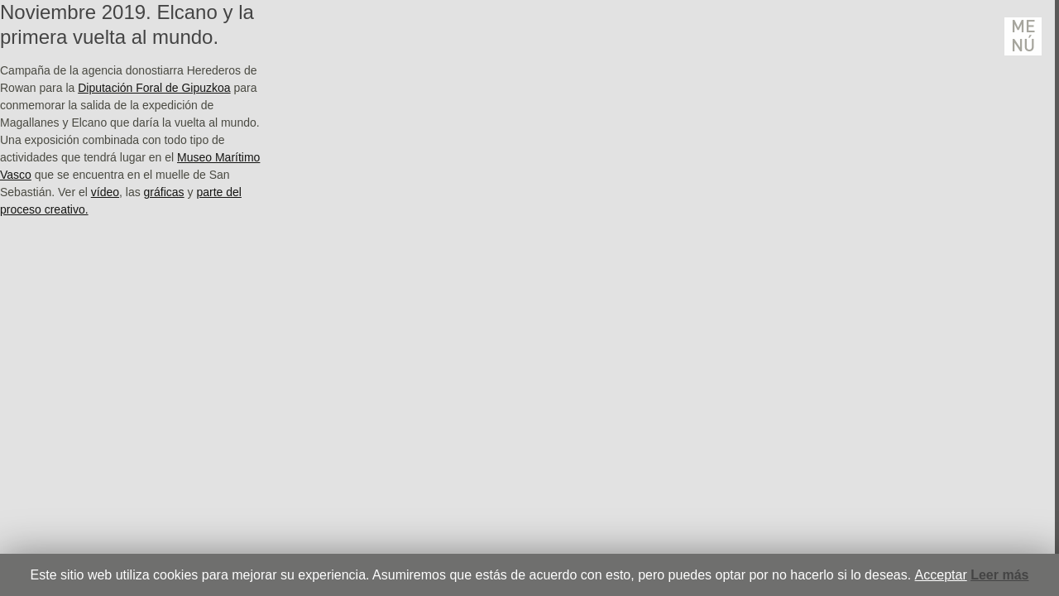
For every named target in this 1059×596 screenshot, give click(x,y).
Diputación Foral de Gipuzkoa (154, 87)
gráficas (164, 192)
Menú (1023, 36)
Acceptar (941, 575)
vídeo (105, 192)
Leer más (999, 575)
